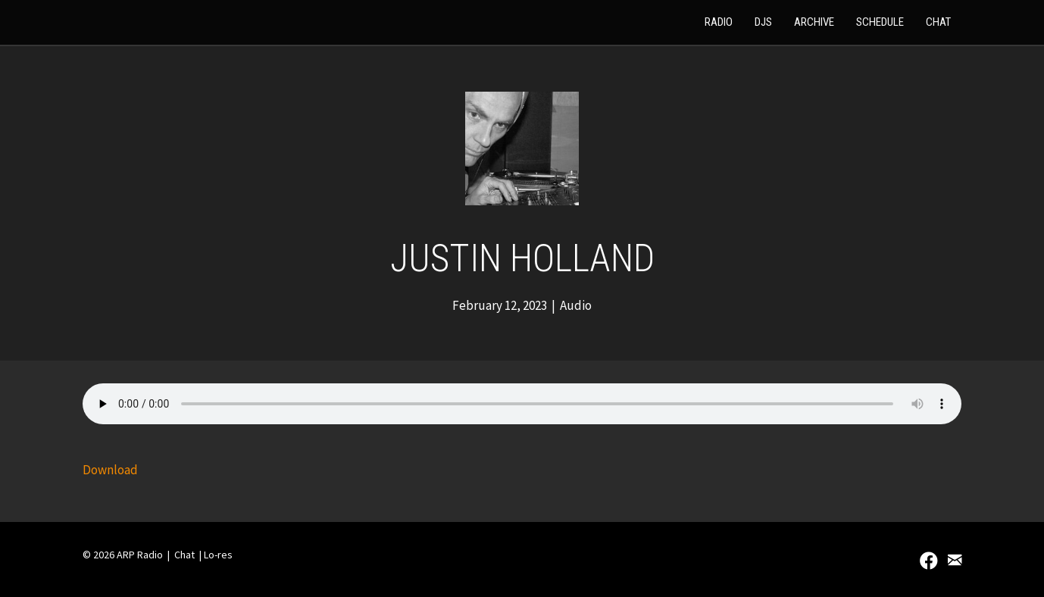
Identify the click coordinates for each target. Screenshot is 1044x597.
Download (110, 469)
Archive (814, 22)
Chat (938, 22)
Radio (719, 22)
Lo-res (218, 554)
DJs (763, 22)
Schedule (880, 22)
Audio (576, 305)
